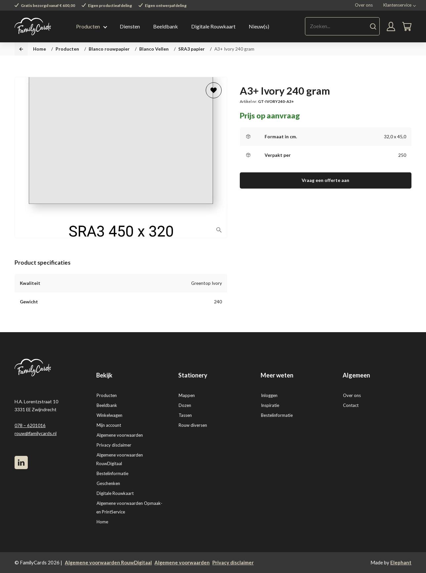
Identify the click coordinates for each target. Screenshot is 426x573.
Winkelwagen (109, 415)
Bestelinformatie (112, 473)
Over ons (364, 5)
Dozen (185, 405)
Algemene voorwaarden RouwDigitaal (108, 562)
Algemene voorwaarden (120, 435)
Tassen (185, 415)
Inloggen (269, 395)
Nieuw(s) (259, 26)
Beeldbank (165, 26)
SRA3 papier (191, 49)
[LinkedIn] (21, 462)
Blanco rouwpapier (109, 49)
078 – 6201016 (30, 425)
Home (39, 49)
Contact (351, 405)
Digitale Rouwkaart (213, 26)
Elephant (400, 562)
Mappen (187, 395)
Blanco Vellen (154, 49)
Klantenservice (397, 5)
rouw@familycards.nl (36, 433)
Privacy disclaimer (114, 445)
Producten (88, 26)
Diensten (130, 26)
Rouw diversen (193, 425)
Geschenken (108, 483)
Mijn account (109, 425)
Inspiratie (270, 405)
